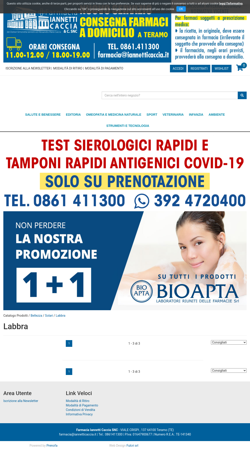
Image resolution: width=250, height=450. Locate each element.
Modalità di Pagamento (104, 68)
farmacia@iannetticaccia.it (77, 434)
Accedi (178, 68)
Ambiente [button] (217, 114)
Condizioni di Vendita (80, 410)
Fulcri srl (132, 445)
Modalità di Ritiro (67, 68)
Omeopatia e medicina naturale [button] (113, 114)
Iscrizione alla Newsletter (28, 68)
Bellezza (36, 315)
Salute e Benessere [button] (43, 114)
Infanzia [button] (196, 114)
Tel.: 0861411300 (111, 434)
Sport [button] (152, 114)
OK (181, 9)
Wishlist (222, 68)
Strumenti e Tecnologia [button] (127, 126)
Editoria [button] (73, 114)
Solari (49, 315)
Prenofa (51, 445)
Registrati (199, 68)
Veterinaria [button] (173, 114)
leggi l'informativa (231, 3)
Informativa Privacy (79, 414)
